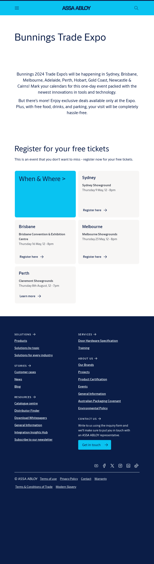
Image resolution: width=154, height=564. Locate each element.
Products (20, 341)
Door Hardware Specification (98, 341)
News (18, 379)
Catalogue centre (26, 403)
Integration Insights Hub (31, 432)
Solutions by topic (26, 348)
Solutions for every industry (33, 355)
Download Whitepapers (30, 418)
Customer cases (25, 372)
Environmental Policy (93, 408)
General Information (28, 425)
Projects (84, 372)
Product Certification (92, 379)
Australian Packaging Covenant (99, 401)
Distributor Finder (27, 411)
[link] (95, 210)
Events (83, 386)
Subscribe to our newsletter (33, 439)
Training (83, 348)
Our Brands (86, 365)
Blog (17, 386)
